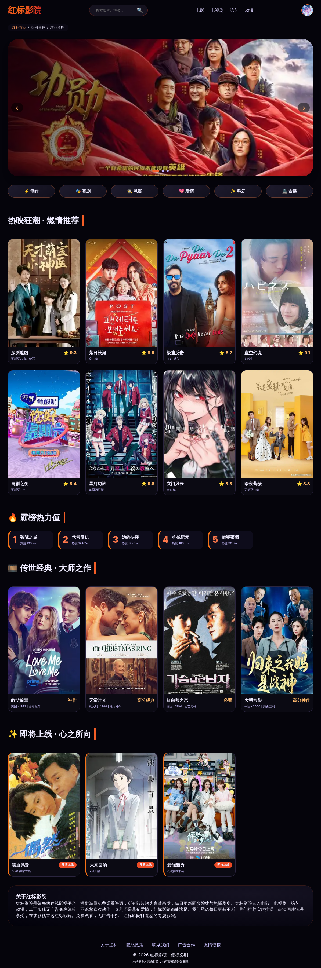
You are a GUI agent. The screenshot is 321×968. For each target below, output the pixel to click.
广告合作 (186, 944)
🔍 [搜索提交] (140, 10)
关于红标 (109, 944)
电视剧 (217, 10)
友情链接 (212, 944)
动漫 (249, 10)
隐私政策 (134, 944)
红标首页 (19, 27)
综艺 (234, 10)
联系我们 (160, 944)
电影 (200, 10)
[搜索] (115, 10)
